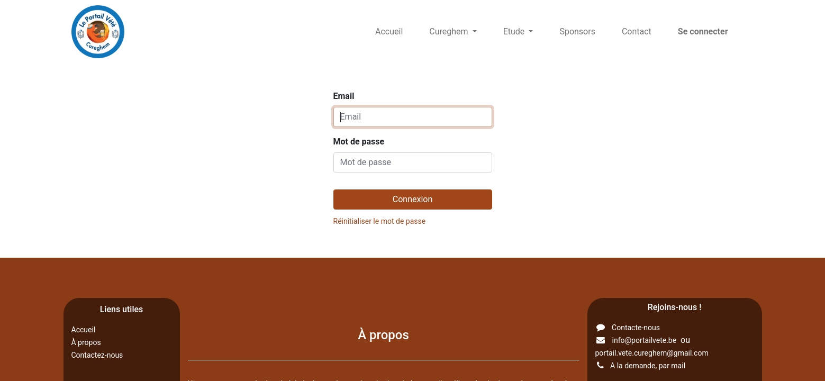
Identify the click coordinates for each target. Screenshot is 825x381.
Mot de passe (359, 142)
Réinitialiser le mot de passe (379, 221)
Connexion (412, 199)
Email (344, 96)
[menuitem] (389, 32)
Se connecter (703, 31)
